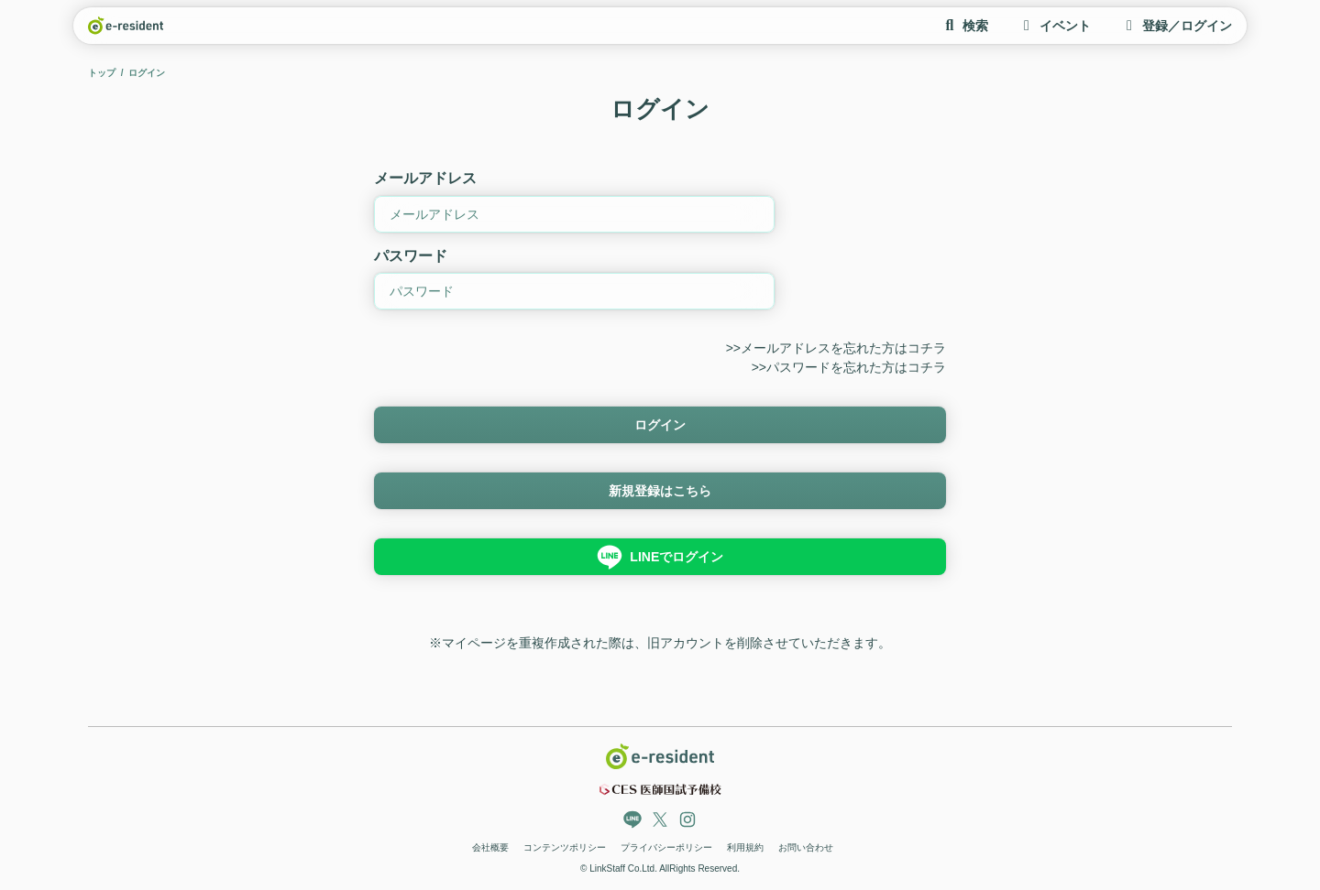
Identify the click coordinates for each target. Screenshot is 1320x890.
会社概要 (490, 847)
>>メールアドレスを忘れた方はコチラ (836, 348)
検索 (964, 25)
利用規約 (745, 847)
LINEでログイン (660, 556)
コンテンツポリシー (564, 847)
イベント (1054, 25)
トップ (102, 73)
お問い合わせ (805, 847)
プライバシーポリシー (666, 847)
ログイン (660, 425)
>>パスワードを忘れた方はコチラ (849, 367)
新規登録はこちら (660, 490)
